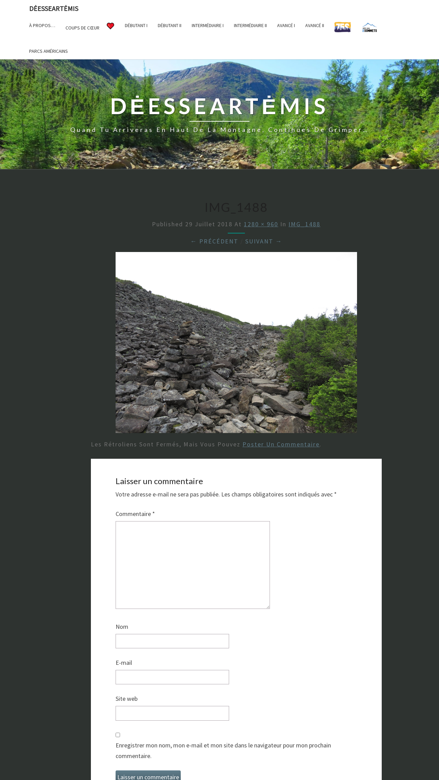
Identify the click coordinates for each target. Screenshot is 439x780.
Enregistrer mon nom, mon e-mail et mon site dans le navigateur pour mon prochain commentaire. (223, 750)
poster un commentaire (281, 444)
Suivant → (263, 241)
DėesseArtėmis (53, 8)
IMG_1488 (304, 224)
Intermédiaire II (250, 25)
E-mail (124, 663)
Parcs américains (48, 51)
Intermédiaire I (208, 25)
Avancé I (286, 25)
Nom (122, 627)
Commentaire (135, 514)
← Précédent (214, 241)
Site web (127, 699)
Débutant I (136, 25)
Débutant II (169, 25)
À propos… (42, 25)
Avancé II (314, 25)
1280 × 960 (261, 224)
